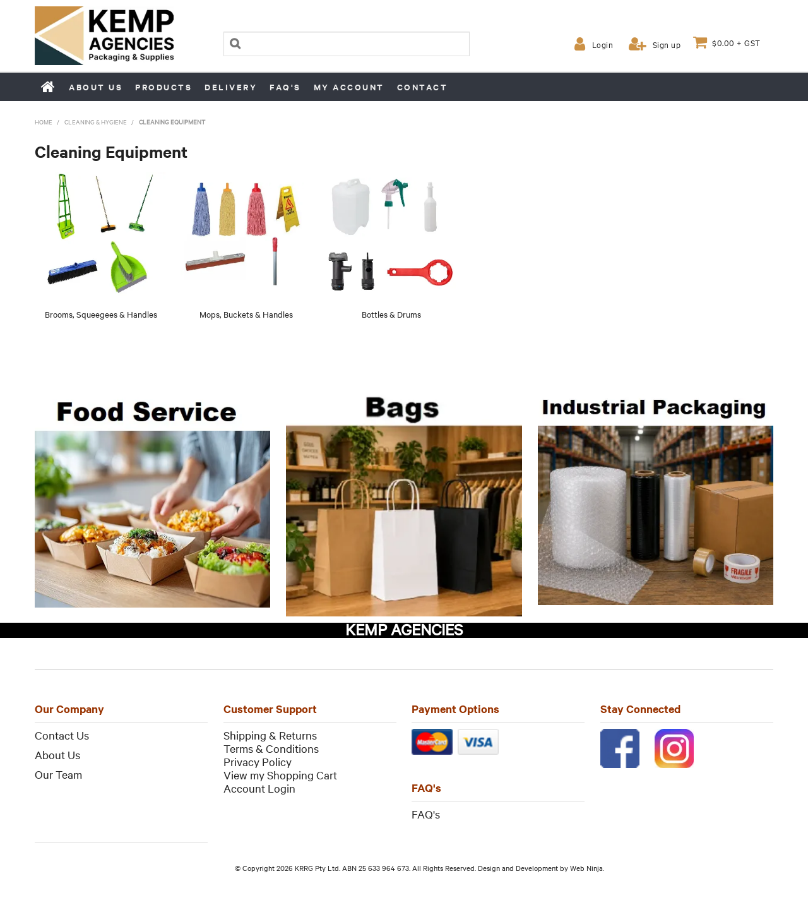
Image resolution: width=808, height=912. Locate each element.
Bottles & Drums (391, 314)
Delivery (231, 87)
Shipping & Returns (270, 735)
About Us (57, 754)
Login (603, 44)
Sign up (667, 44)
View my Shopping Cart (280, 774)
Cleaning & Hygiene (95, 121)
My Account (349, 87)
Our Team (58, 774)
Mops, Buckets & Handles (246, 314)
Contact (422, 87)
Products (163, 87)
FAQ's (285, 87)
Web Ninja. (587, 868)
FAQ (422, 814)
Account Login (259, 788)
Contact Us (62, 735)
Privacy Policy (257, 761)
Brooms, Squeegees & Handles (101, 314)
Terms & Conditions (271, 748)
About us (95, 87)
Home (48, 86)
